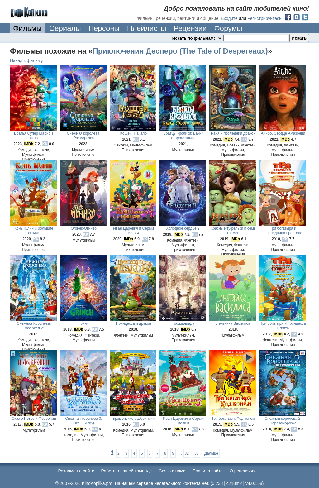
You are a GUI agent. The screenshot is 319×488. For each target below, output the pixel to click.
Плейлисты (146, 28)
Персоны (104, 28)
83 (196, 453)
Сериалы (65, 28)
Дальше (211, 453)
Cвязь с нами (172, 470)
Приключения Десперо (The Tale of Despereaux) (180, 51)
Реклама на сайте (76, 470)
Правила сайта (208, 470)
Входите (229, 18)
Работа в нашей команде (126, 470)
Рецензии (190, 28)
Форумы (228, 28)
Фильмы (27, 28)
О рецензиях (242, 470)
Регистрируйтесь (264, 18)
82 (187, 453)
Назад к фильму (26, 60)
